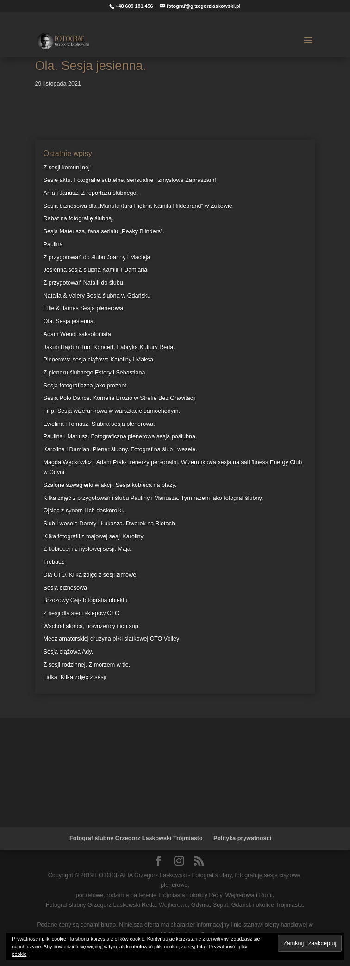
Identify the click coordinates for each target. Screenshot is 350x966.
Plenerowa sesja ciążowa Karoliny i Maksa (98, 359)
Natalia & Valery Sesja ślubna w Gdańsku (97, 296)
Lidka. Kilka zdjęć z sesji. (76, 677)
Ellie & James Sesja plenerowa (84, 308)
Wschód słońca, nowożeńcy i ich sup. (92, 626)
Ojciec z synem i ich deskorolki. (84, 510)
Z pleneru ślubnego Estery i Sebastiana (94, 372)
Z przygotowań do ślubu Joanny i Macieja (97, 257)
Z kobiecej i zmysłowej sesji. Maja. (88, 549)
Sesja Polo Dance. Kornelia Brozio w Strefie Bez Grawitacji (120, 398)
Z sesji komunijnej (67, 167)
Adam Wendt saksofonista (77, 334)
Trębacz (54, 562)
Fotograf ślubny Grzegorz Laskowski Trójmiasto (136, 838)
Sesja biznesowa (66, 588)
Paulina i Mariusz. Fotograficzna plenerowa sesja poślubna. (120, 436)
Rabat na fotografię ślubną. (78, 218)
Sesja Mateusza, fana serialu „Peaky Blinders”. (104, 231)
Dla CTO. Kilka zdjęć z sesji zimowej (91, 575)
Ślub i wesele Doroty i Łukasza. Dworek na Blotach (109, 523)
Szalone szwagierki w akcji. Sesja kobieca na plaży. (110, 485)
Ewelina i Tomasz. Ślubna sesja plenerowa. (99, 424)
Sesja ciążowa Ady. (69, 651)
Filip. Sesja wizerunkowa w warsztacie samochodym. (112, 411)
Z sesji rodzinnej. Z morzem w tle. (87, 664)
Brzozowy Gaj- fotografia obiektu (86, 600)
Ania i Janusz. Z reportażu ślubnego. (91, 193)
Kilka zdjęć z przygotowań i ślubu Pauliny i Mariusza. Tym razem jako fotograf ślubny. (153, 498)
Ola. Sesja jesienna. (69, 321)
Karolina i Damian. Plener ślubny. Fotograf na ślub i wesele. (120, 449)
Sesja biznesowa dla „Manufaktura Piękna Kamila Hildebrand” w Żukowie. (139, 206)
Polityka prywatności (242, 838)
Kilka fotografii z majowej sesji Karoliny (94, 536)
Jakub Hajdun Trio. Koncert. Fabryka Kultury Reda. (109, 347)
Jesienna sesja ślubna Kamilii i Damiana (96, 270)
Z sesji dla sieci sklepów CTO (81, 613)
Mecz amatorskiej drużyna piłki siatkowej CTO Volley (112, 639)
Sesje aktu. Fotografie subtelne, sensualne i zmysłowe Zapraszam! (130, 180)
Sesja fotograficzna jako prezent (85, 385)
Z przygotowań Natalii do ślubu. (84, 283)
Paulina (53, 244)
